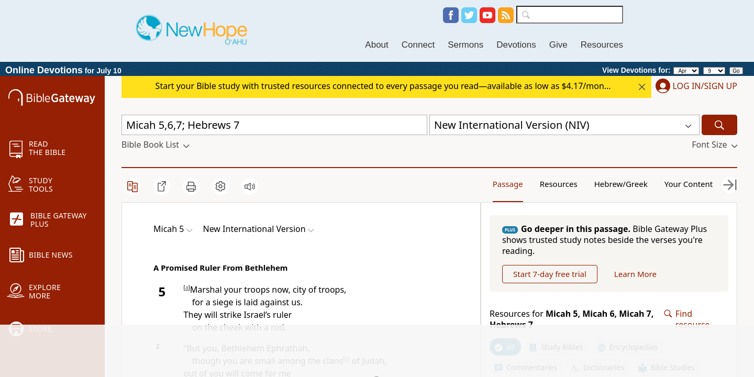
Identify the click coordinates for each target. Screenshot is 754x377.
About (376, 45)
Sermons (465, 45)
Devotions (516, 45)
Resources (602, 45)
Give (558, 45)
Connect (418, 45)
